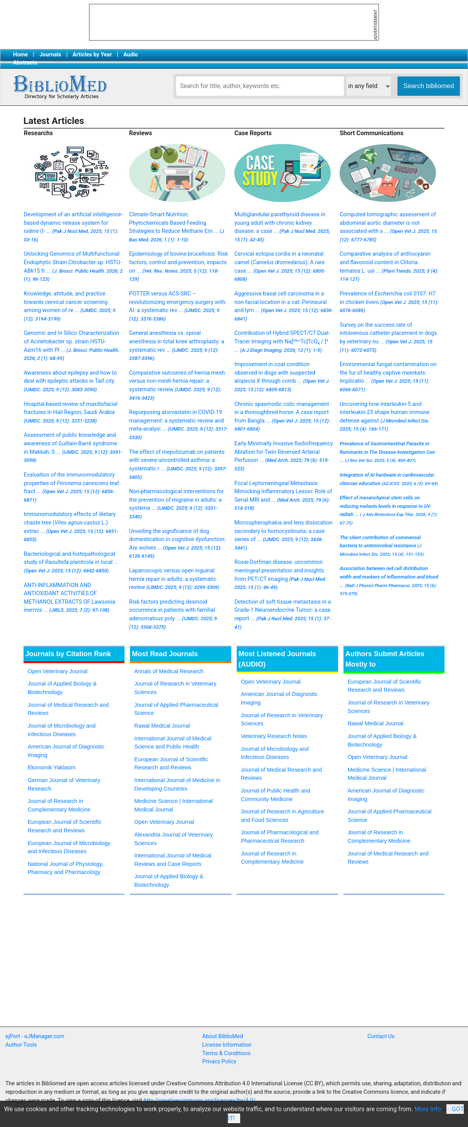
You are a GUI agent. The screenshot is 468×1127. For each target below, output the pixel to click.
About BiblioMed (222, 1036)
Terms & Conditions (226, 1053)
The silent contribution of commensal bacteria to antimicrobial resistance (382, 546)
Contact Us (381, 1036)
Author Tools (21, 1045)
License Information (227, 1045)
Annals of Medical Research (168, 671)
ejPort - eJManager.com (34, 1036)
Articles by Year (92, 54)
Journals (50, 54)
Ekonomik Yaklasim (52, 767)
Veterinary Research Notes (274, 736)
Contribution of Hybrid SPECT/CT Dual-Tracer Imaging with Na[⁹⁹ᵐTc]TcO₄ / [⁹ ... (282, 341)
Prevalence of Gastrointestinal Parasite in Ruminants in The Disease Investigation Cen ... (387, 452)
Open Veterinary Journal (58, 671)
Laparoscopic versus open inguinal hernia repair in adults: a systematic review (174, 579)
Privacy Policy (219, 1061)
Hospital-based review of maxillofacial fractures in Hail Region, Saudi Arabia (71, 412)
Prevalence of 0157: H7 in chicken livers (389, 301)
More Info (427, 1109)
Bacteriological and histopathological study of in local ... (71, 562)
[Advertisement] (214, 993)
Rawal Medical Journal (162, 726)
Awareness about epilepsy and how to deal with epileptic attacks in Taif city (70, 381)
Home (20, 54)
